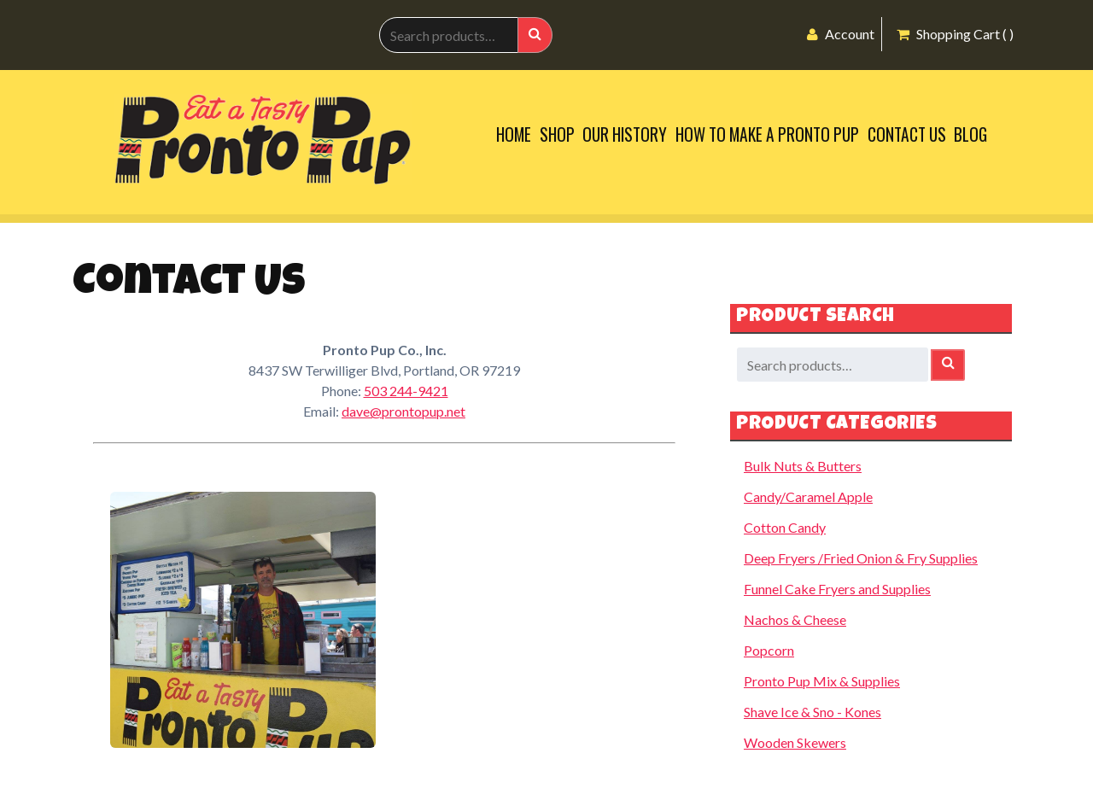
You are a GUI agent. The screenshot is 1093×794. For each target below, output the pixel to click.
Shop (557, 134)
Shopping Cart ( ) (955, 34)
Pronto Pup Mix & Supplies (822, 681)
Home (513, 134)
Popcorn (769, 650)
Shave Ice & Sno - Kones (812, 712)
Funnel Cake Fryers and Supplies (837, 589)
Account (840, 34)
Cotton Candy (785, 527)
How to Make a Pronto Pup (767, 134)
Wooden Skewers (795, 742)
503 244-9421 (406, 390)
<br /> (542, 620)
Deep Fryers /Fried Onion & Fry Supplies (861, 558)
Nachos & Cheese (795, 619)
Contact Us (907, 134)
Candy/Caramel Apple (808, 496)
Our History (624, 134)
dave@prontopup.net (403, 411)
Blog (970, 134)
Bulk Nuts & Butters (803, 466)
